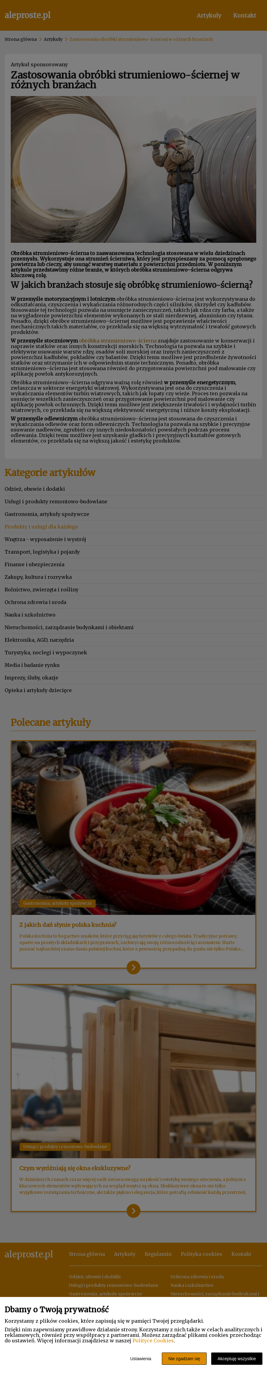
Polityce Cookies (153, 1340)
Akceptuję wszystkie (237, 1358)
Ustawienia (140, 1358)
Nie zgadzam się (184, 1358)
